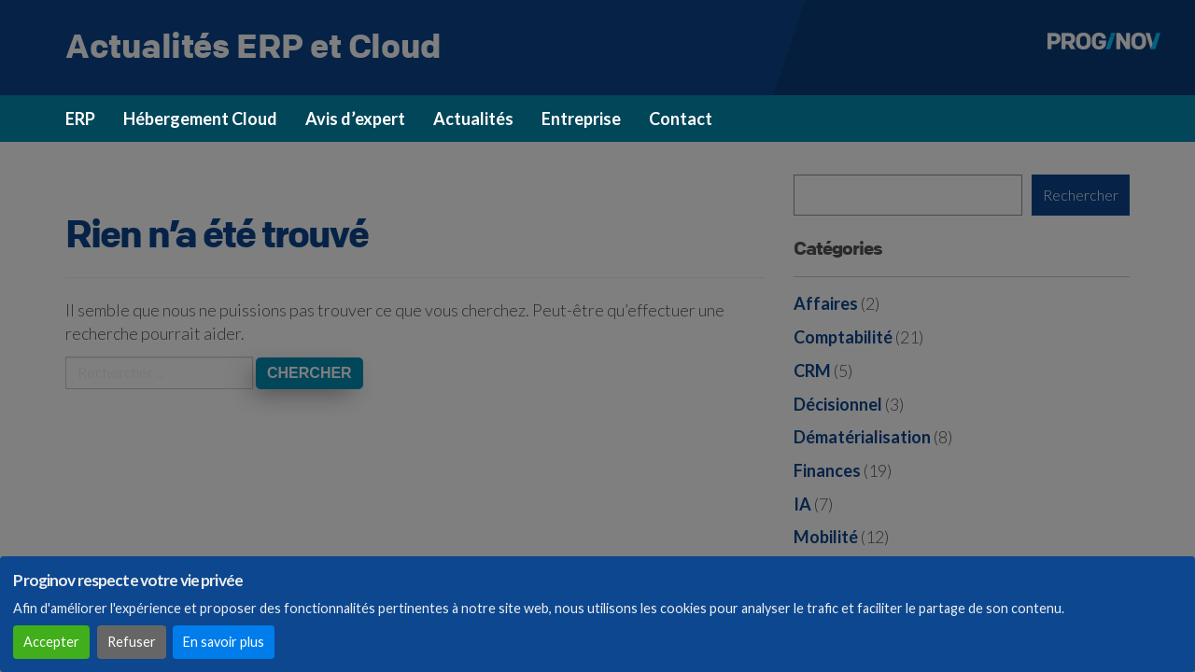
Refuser (131, 642)
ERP (80, 118)
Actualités (473, 118)
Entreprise (581, 118)
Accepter (51, 642)
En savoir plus (223, 642)
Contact (680, 118)
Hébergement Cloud (200, 118)
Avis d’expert (355, 118)
